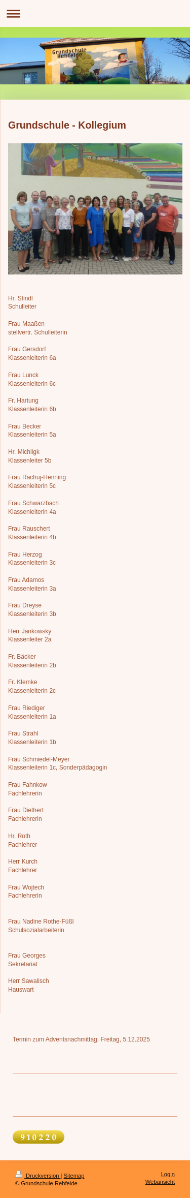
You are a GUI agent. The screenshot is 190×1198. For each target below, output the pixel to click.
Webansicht (160, 1182)
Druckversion (38, 1176)
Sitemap (74, 1176)
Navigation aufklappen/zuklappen (95, 13)
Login (168, 1174)
